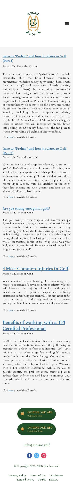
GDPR (42, 480)
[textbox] (36, 223)
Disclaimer (56, 475)
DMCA (53, 480)
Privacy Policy (18, 475)
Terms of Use (38, 475)
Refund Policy (25, 480)
